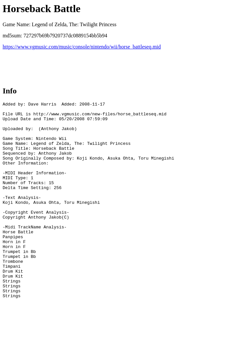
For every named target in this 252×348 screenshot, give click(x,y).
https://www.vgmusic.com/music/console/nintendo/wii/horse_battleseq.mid (82, 46)
